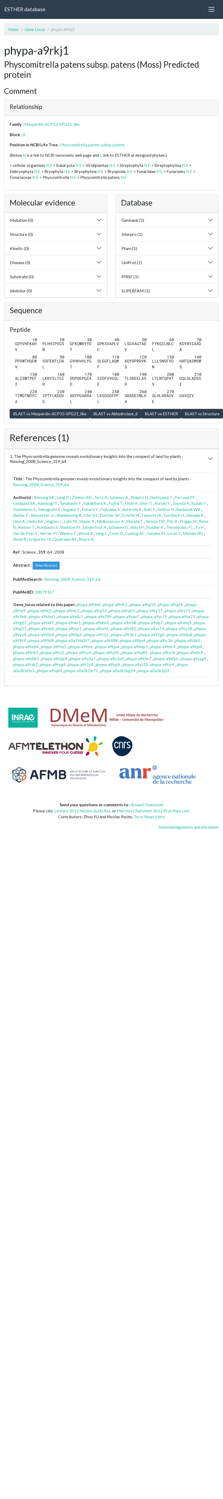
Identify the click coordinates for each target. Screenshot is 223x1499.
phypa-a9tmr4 (162, 646)
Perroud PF (185, 497)
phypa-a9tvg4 (53, 664)
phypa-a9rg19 (143, 604)
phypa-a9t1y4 (80, 664)
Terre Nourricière (149, 816)
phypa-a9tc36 (160, 640)
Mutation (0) (21, 220)
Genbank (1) (132, 220)
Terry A (100, 497)
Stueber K (154, 527)
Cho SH (90, 515)
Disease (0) (20, 262)
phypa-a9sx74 (151, 628)
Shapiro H (139, 497)
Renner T (26, 527)
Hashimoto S (24, 509)
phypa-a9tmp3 (135, 646)
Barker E (20, 515)
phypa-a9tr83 (25, 652)
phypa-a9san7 (126, 616)
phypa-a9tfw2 (53, 646)
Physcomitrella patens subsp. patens (92, 144)
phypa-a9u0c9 (190, 652)
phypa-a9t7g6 (151, 634)
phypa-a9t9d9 (41, 640)
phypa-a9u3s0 (111, 658)
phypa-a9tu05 (106, 652)
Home (13, 29)
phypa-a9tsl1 (52, 652)
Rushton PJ (70, 527)
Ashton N (165, 509)
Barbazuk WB (188, 509)
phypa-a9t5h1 (123, 634)
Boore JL (86, 539)
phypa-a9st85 (123, 628)
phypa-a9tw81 (135, 652)
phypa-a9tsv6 (79, 652)
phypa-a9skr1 (68, 622)
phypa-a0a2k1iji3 (153, 670)
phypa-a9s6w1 (42, 616)
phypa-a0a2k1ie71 (81, 670)
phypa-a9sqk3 (49, 670)
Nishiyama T (161, 497)
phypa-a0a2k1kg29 (118, 670)
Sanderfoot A (94, 527)
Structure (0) (21, 234)
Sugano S (71, 509)
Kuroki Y (162, 503)
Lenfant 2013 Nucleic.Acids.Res (82, 810)
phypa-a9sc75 (154, 616)
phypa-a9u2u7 (82, 658)
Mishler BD (193, 533)
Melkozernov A (110, 521)
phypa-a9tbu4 (132, 640)
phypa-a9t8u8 (179, 634)
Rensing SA (44, 497)
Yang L (101, 533)
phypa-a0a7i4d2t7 (73, 640)
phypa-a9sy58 (179, 628)
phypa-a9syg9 (193, 658)
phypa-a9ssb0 (41, 628)
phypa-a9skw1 (96, 622)
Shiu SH (137, 527)
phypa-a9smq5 (178, 622)
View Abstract (46, 565)
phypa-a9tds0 (187, 640)
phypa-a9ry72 (177, 610)
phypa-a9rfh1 (115, 604)
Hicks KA (35, 521)
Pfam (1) (129, 248)
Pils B (172, 521)
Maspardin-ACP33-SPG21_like (52, 124)
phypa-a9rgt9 (170, 604)
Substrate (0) (22, 276)
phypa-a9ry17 (150, 610)
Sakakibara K (94, 503)
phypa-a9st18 (135, 664)
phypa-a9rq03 (122, 610)
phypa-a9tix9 (162, 664)
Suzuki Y (198, 503)
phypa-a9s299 (99, 616)
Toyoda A (180, 503)
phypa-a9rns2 (66, 610)
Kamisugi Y (47, 503)
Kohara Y (90, 509)
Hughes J (53, 521)
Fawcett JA (151, 515)
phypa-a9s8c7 (70, 616)
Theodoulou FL (179, 527)
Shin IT (146, 503)
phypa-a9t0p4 (69, 634)
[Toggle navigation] (211, 9)
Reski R (19, 539)
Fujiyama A (110, 509)
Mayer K (86, 521)
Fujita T (115, 503)
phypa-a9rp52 (94, 610)
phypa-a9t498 (105, 640)
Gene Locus (35, 29)
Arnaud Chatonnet (147, 804)
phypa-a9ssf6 (96, 628)
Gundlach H (174, 515)
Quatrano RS (64, 539)
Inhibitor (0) (21, 290)
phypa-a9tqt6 (108, 664)
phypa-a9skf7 (41, 622)
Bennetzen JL (42, 515)
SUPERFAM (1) (135, 290)
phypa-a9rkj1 (40, 610)
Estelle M (130, 515)
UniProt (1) (131, 262)
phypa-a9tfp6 (166, 658)
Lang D (62, 497)
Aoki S (149, 509)
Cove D (116, 533)
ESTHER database (24, 9)
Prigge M (188, 521)
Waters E (68, 533)
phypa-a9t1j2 (96, 634)
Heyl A (19, 521)
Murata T (134, 521)
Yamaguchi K (49, 509)
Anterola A (131, 509)
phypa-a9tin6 (81, 646)
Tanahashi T (70, 503)
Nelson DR (155, 521)
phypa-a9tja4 (107, 646)
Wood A (85, 533)
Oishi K (131, 503)
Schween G (118, 527)
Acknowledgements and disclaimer (189, 827)
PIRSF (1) (130, 276)
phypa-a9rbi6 (88, 604)
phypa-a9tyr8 (162, 652)
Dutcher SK (109, 515)
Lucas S (173, 533)
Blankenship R (69, 515)
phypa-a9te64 (26, 646)
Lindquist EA (24, 503)
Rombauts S (47, 527)
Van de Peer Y (25, 533)
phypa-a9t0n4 (41, 634)
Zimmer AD (82, 497)
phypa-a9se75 (182, 616)
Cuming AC (135, 533)
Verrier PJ (48, 533)
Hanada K (194, 515)
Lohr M (70, 521)
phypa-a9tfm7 (138, 658)
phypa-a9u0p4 (54, 658)
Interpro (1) (132, 234)
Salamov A (119, 497)
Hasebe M (156, 533)
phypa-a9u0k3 (26, 658)
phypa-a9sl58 (124, 622)
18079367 (44, 592)
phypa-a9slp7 (151, 622)
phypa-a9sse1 (69, 628)
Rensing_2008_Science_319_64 (41, 484)
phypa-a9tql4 (190, 646)
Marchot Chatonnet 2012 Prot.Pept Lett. (153, 810)
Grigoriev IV (40, 539)
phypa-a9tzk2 (25, 664)
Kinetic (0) (19, 248)
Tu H (199, 527)
